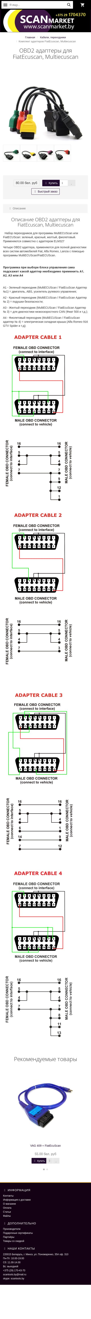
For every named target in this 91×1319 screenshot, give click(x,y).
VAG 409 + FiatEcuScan (45, 1145)
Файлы (7, 1216)
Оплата (7, 1207)
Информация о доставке (17, 1199)
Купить (51, 183)
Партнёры (8, 1237)
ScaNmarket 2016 (12, 1298)
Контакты (8, 1195)
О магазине (9, 1203)
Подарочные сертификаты (18, 1233)
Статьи (7, 1211)
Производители (11, 1229)
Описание (17, 208)
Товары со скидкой (13, 1241)
